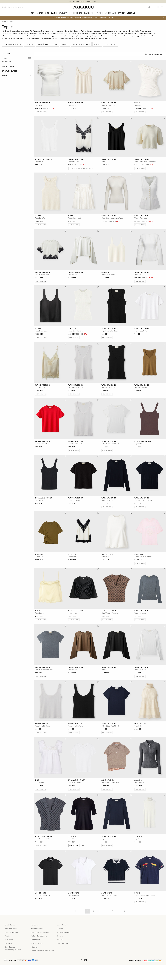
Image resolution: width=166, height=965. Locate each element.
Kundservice (19, 7)
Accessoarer (110, 13)
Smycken (121, 13)
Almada (60, 929)
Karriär (7, 936)
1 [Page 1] (87, 911)
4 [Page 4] (106, 911)
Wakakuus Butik (11, 929)
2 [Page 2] (93, 911)
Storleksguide (10, 947)
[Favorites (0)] (158, 7)
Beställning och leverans (40, 932)
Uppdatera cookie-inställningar (42, 951)
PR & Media (9, 940)
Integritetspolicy (37, 943)
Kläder (87, 13)
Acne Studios (62, 925)
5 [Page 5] (112, 911)
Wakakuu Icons (65, 13)
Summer (54, 13)
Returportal (35, 940)
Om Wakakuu (10, 925)
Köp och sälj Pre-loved (13, 950)
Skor (93, 13)
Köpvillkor (34, 947)
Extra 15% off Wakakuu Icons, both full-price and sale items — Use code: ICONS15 (83, 18)
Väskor (100, 13)
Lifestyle (131, 13)
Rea (32, 13)
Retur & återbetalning (39, 936)
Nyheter (39, 13)
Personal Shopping (12, 932)
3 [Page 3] (99, 911)
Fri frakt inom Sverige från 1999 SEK (83, 2)
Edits (47, 13)
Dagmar (60, 936)
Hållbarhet (8, 943)
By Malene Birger (63, 932)
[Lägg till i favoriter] (65, 62)
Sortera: (154, 54)
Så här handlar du (37, 929)
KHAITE (60, 940)
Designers (77, 13)
